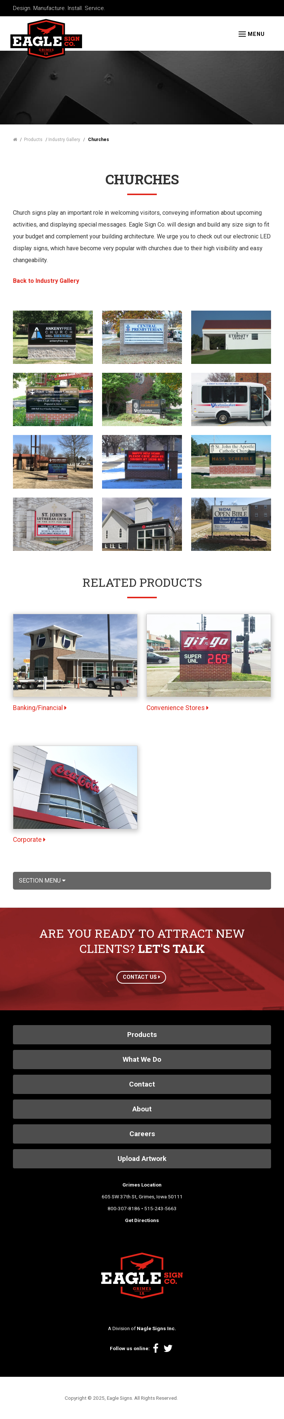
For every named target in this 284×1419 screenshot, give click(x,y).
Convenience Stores (177, 708)
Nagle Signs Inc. (156, 1328)
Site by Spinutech (199, 1398)
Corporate (29, 839)
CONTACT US (141, 977)
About (142, 1109)
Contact (142, 1084)
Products (142, 1034)
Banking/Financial (40, 708)
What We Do (142, 1059)
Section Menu (42, 880)
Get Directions (142, 1220)
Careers (142, 1133)
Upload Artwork (142, 1158)
